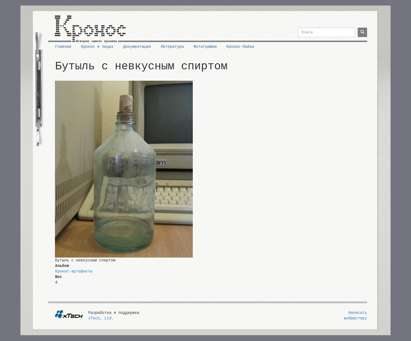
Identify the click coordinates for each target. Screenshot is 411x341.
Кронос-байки (240, 46)
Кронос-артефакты (73, 271)
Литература (172, 46)
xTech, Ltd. (101, 318)
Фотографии (205, 46)
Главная (63, 46)
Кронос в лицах (97, 46)
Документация (137, 46)
